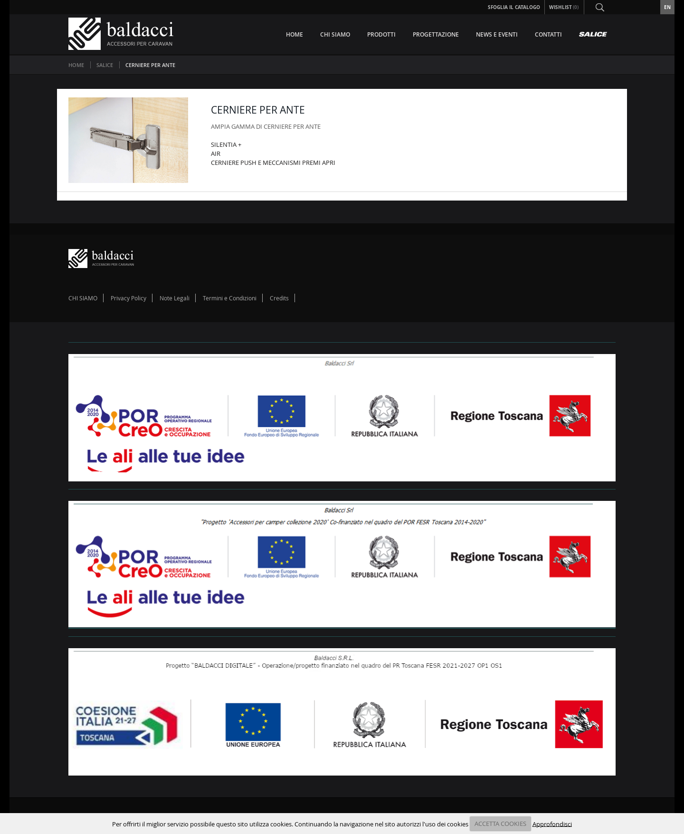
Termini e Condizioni (229, 298)
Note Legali (175, 298)
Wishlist (564, 7)
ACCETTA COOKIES (500, 823)
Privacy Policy (128, 298)
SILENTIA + (226, 144)
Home (76, 64)
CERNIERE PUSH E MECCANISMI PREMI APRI (273, 162)
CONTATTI (548, 34)
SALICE (105, 64)
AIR (215, 153)
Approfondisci (552, 823)
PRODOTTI (381, 34)
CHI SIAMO (335, 34)
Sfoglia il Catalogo (514, 7)
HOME (294, 34)
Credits (279, 298)
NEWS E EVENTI (497, 34)
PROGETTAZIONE (436, 34)
